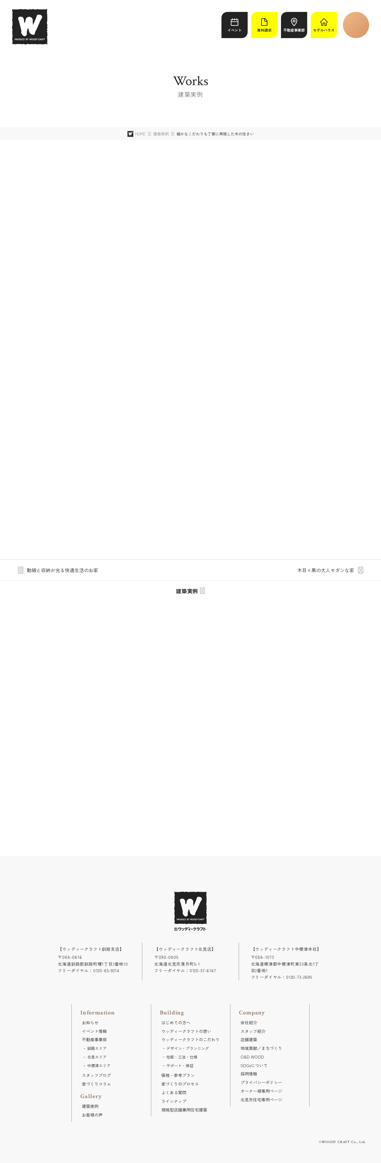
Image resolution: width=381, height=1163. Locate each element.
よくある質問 (173, 1092)
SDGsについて (254, 1065)
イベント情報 (94, 1031)
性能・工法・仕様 (181, 1057)
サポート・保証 (179, 1065)
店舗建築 (249, 1039)
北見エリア (97, 1057)
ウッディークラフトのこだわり (190, 1039)
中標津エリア (98, 1065)
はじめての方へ (175, 1022)
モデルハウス (324, 25)
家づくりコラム (96, 1084)
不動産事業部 (294, 25)
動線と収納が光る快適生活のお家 (62, 570)
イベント (234, 25)
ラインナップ (173, 1101)
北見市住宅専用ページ (261, 1100)
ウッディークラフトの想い (186, 1031)
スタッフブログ (96, 1075)
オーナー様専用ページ (261, 1091)
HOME (140, 134)
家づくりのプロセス (180, 1084)
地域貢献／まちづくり (261, 1048)
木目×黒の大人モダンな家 (325, 570)
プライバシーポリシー (261, 1082)
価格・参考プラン (178, 1075)
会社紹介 (249, 1022)
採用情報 (249, 1074)
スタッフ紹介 (253, 1031)
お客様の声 (92, 1115)
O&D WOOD (252, 1057)
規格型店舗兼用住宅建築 (184, 1110)
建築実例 (161, 134)
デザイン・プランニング (187, 1048)
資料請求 (264, 25)
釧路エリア (97, 1048)
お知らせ (90, 1022)
